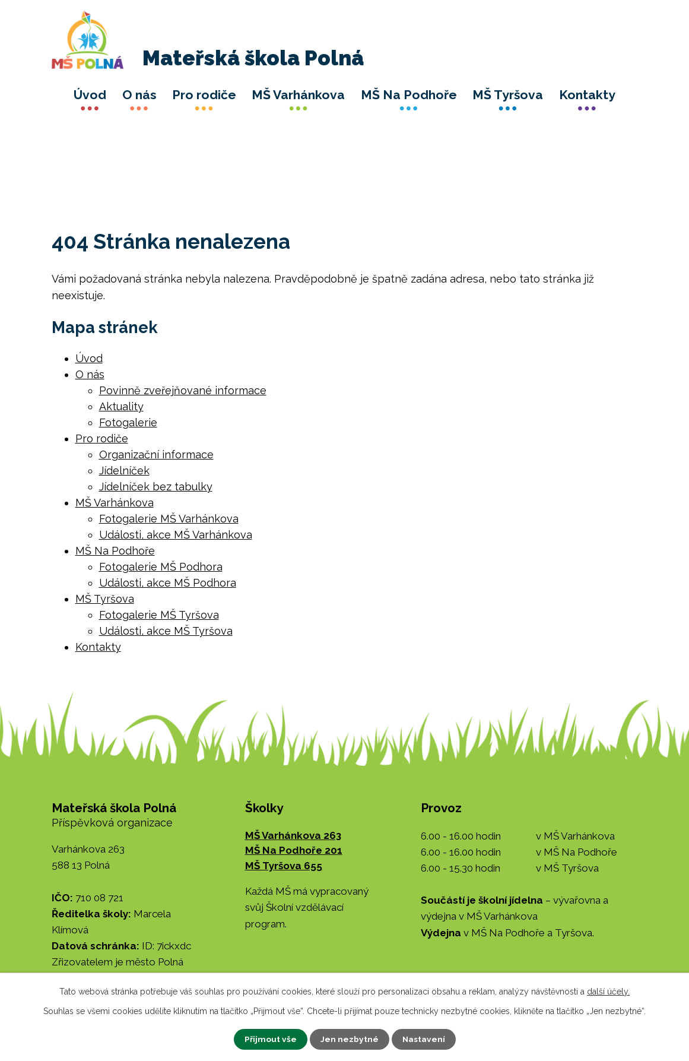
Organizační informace (156, 454)
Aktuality (121, 406)
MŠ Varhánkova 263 (293, 835)
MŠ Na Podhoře (409, 94)
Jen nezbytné (349, 1039)
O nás (139, 94)
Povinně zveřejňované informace (182, 390)
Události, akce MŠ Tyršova (166, 631)
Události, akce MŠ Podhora (167, 583)
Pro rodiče (204, 94)
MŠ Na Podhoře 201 (293, 850)
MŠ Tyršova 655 (283, 866)
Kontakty (587, 94)
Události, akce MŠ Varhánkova (175, 534)
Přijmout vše (270, 1039)
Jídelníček (124, 470)
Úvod (90, 94)
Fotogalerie (128, 422)
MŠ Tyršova (507, 94)
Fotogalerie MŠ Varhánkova (169, 518)
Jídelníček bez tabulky (155, 486)
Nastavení (423, 1039)
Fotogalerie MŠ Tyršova (159, 615)
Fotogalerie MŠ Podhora (161, 566)
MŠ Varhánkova (298, 94)
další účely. (608, 991)
